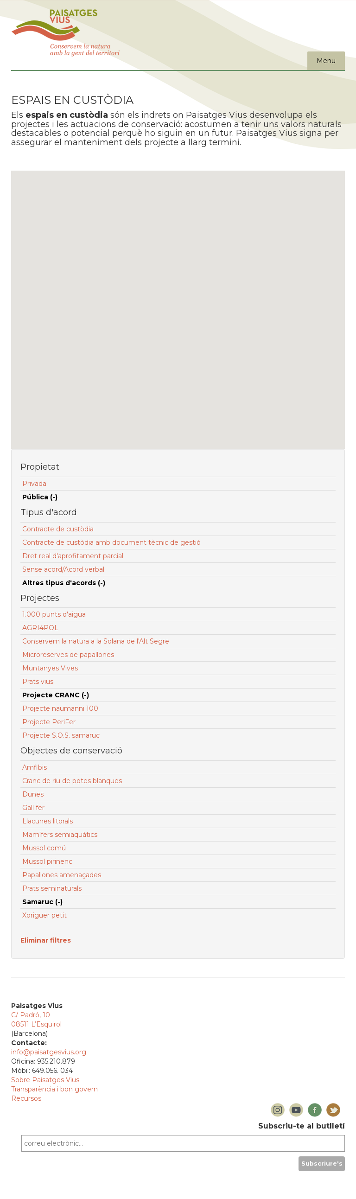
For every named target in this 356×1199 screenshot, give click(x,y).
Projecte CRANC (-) (55, 695)
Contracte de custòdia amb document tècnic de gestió (111, 542)
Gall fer (33, 808)
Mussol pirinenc (47, 861)
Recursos (26, 1098)
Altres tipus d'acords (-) (63, 583)
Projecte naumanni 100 (60, 708)
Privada (34, 483)
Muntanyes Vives (50, 668)
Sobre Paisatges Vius (45, 1080)
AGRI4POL (40, 628)
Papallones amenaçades (61, 875)
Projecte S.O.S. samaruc (61, 735)
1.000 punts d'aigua (54, 614)
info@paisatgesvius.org (48, 1052)
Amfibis (34, 767)
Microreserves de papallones (68, 655)
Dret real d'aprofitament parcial (72, 556)
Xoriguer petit (44, 915)
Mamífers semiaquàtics (59, 834)
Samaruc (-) (42, 902)
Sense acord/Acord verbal (63, 569)
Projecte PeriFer (49, 722)
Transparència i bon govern (54, 1089)
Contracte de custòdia (58, 529)
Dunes (33, 794)
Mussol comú (44, 848)
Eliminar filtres (45, 940)
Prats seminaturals (52, 888)
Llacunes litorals (47, 821)
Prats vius (37, 681)
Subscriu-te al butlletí (301, 1126)
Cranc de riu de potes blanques (72, 781)
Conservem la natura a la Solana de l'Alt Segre (95, 641)
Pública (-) (39, 497)
